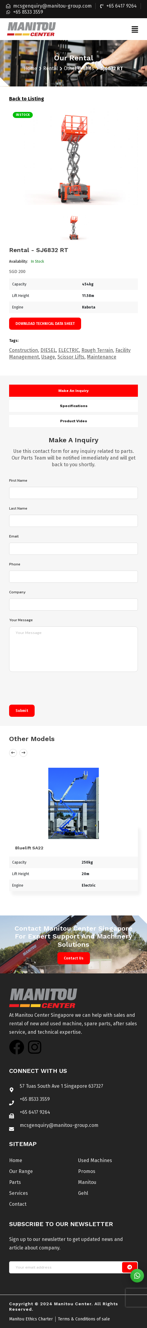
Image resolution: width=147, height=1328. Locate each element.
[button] (134, 29)
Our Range (21, 1171)
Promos (86, 1171)
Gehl (83, 1193)
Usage (48, 357)
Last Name (18, 508)
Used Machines (95, 1160)
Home (30, 68)
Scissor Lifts (70, 357)
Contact (17, 1204)
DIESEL (48, 350)
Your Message (21, 620)
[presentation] (55, 690)
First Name (18, 480)
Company (17, 592)
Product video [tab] (73, 421)
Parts (15, 1182)
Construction (23, 350)
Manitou (87, 1182)
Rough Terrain (97, 350)
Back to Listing (26, 99)
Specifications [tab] (73, 406)
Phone (14, 564)
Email (14, 536)
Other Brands (79, 68)
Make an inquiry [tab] (73, 391)
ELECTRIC (68, 350)
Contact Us (74, 958)
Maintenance (101, 357)
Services (18, 1193)
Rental (50, 68)
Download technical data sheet (45, 324)
